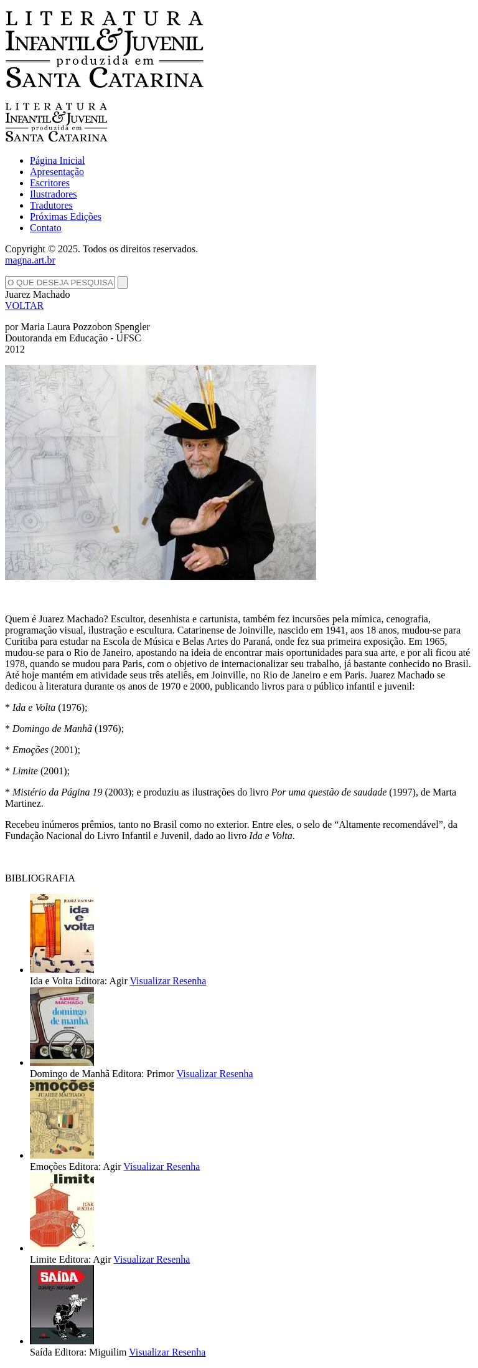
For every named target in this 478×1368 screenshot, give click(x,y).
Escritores (50, 183)
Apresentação (57, 171)
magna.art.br (30, 260)
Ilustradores (53, 194)
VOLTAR (24, 305)
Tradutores (51, 205)
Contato (46, 227)
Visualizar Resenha (167, 981)
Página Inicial (57, 160)
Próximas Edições (65, 216)
